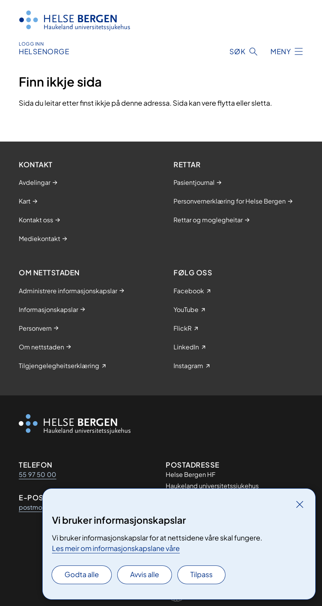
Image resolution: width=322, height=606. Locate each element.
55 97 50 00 (37, 474)
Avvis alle (144, 574)
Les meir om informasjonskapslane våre (116, 548)
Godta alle (81, 574)
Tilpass (201, 574)
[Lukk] (299, 504)
